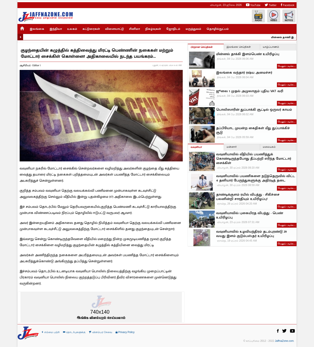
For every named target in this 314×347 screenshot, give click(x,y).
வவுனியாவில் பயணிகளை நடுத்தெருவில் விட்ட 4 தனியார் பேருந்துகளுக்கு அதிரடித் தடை (255, 178)
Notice (289, 16)
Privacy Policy (125, 332)
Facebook (287, 5)
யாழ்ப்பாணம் (271, 46)
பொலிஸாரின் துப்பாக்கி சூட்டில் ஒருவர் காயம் (254, 110)
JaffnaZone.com (284, 340)
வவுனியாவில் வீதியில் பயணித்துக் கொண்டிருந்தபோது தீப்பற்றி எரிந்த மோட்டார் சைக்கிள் (253, 158)
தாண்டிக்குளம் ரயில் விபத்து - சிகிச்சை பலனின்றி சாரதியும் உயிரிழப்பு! (248, 197)
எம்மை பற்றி (51, 332)
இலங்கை (37, 28)
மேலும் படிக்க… (287, 66)
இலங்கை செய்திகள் (239, 46)
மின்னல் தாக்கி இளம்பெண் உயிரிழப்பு (285, 37)
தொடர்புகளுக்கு (74, 332)
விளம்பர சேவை (100, 332)
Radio (258, 16)
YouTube (253, 5)
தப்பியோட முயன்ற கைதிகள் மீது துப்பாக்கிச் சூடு (253, 130)
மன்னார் (232, 146)
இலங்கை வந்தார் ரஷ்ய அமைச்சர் (244, 73)
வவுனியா (196, 147)
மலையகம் (269, 146)
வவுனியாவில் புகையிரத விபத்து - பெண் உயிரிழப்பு (249, 215)
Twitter (270, 5)
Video (273, 16)
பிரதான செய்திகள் (202, 47)
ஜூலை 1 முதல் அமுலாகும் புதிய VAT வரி (249, 91)
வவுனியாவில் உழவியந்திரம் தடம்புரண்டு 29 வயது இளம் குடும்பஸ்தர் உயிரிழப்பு (251, 234)
